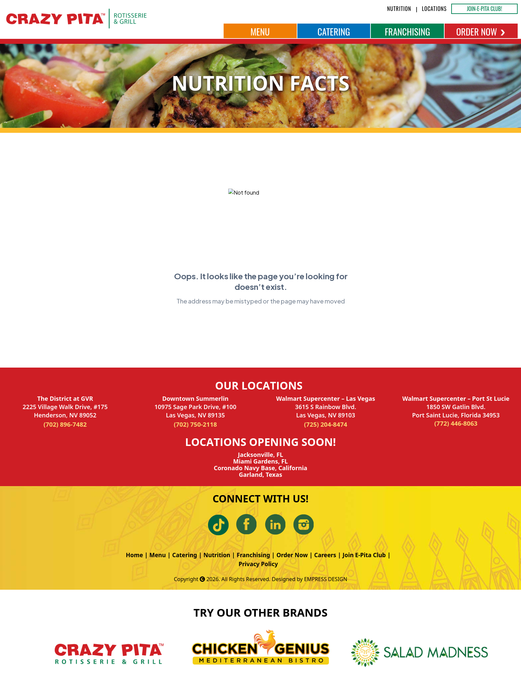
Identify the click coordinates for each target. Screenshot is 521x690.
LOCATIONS (434, 9)
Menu (154, 555)
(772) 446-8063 (456, 423)
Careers (327, 555)
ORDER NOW (481, 31)
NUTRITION (399, 9)
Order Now (293, 555)
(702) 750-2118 (195, 424)
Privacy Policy (258, 564)
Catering (182, 555)
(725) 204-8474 (326, 424)
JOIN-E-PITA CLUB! (484, 9)
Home (131, 555)
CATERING (333, 31)
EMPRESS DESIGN (326, 579)
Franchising (253, 555)
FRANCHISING (407, 31)
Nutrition (216, 555)
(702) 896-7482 (65, 424)
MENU (260, 31)
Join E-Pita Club (367, 555)
